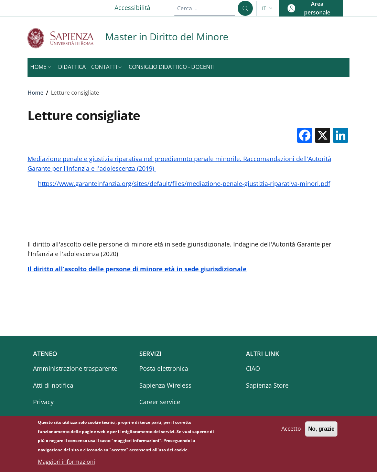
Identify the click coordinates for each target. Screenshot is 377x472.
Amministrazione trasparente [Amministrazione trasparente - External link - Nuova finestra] (75, 368)
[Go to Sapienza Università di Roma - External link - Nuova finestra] (66, 38)
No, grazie (321, 431)
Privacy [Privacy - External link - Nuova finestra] (43, 402)
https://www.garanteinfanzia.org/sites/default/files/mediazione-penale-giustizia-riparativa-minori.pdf (184, 183)
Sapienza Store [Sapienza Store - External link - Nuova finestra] (267, 385)
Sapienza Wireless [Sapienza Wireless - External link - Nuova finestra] (165, 385)
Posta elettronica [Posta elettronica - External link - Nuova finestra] (163, 368)
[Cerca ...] (245, 8)
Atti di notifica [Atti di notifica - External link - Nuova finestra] (53, 385)
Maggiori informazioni (66, 464)
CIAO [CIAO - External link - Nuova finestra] (253, 368)
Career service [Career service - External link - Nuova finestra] (159, 402)
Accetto (291, 431)
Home (35, 92)
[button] (268, 8)
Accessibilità (132, 7)
